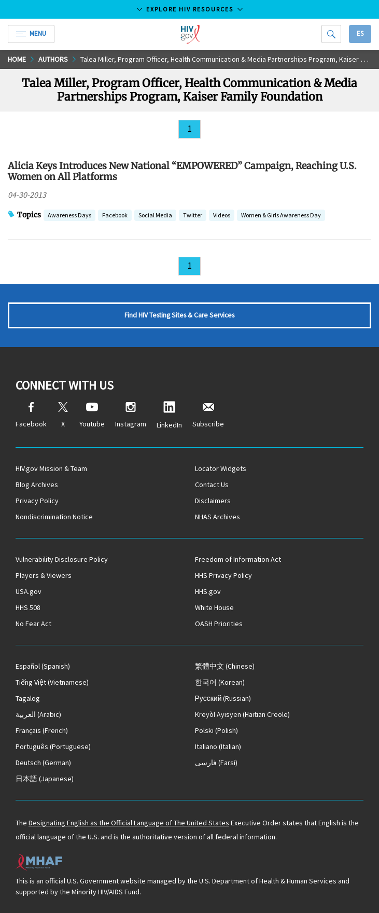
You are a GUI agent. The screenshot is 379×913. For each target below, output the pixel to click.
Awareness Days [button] (69, 216)
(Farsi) (216, 762)
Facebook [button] (115, 216)
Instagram (130, 415)
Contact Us (212, 484)
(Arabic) (38, 714)
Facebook (31, 415)
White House (214, 607)
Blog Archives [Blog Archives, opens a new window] (37, 484)
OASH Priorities (219, 623)
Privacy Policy (37, 500)
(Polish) (216, 730)
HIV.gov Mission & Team (51, 468)
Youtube (92, 415)
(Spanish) (43, 666)
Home (17, 59)
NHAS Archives (217, 516)
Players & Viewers (44, 575)
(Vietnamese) (52, 682)
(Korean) (220, 682)
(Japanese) (45, 778)
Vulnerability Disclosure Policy (62, 559)
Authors (53, 59)
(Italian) (218, 746)
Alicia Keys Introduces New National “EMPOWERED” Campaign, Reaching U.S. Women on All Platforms (182, 171)
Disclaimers (213, 500)
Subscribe (208, 415)
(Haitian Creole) (242, 714)
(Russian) (223, 698)
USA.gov (28, 591)
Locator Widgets (220, 468)
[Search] (331, 34)
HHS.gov (208, 591)
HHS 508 (28, 607)
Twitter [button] (192, 216)
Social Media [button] (155, 216)
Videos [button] (221, 216)
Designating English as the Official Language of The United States (129, 822)
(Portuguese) (53, 746)
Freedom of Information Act (238, 559)
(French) (42, 730)
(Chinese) (225, 666)
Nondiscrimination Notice (54, 516)
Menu (31, 33)
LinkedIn (169, 415)
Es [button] (360, 33)
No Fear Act (33, 623)
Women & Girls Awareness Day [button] (281, 216)
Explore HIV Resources (189, 9)
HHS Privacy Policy (223, 575)
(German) (43, 762)
